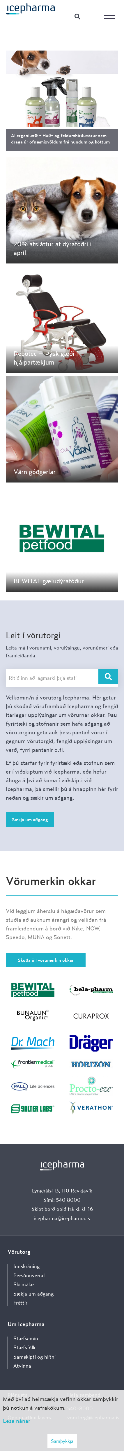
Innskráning (92, 16)
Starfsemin (25, 1338)
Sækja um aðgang (30, 819)
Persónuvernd (29, 1275)
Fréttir (20, 1303)
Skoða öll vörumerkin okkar (46, 960)
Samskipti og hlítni (34, 1357)
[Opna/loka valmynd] (111, 13)
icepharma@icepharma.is (62, 1218)
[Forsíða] (30, 8)
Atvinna (22, 1366)
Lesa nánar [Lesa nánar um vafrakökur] (16, 1420)
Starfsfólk (24, 1347)
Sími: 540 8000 (62, 1200)
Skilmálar (23, 1284)
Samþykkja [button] (62, 1441)
